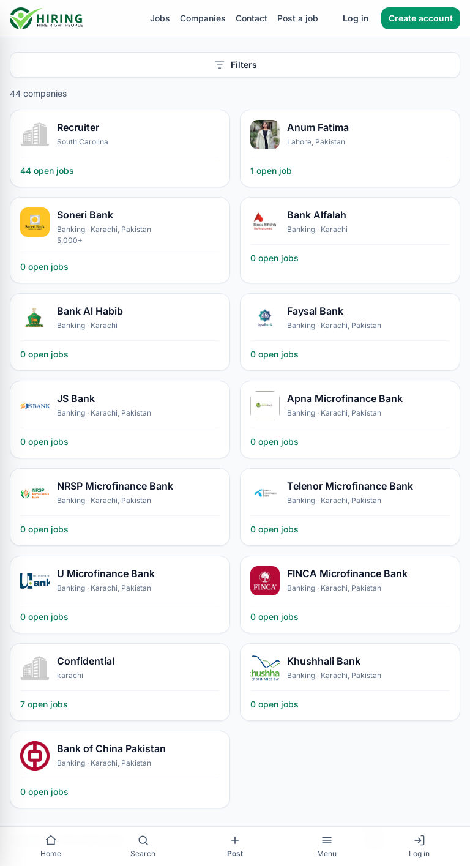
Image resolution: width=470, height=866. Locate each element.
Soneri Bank (85, 215)
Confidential (85, 661)
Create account (421, 18)
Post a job (297, 18)
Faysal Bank (315, 311)
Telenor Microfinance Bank (350, 486)
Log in (356, 18)
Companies (203, 18)
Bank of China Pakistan (111, 748)
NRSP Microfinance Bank (115, 486)
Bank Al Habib (90, 311)
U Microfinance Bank (106, 573)
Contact (251, 18)
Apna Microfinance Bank (345, 398)
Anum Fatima (318, 127)
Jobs (160, 18)
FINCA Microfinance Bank (347, 573)
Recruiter (78, 127)
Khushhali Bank (323, 661)
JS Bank (76, 398)
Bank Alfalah (316, 215)
